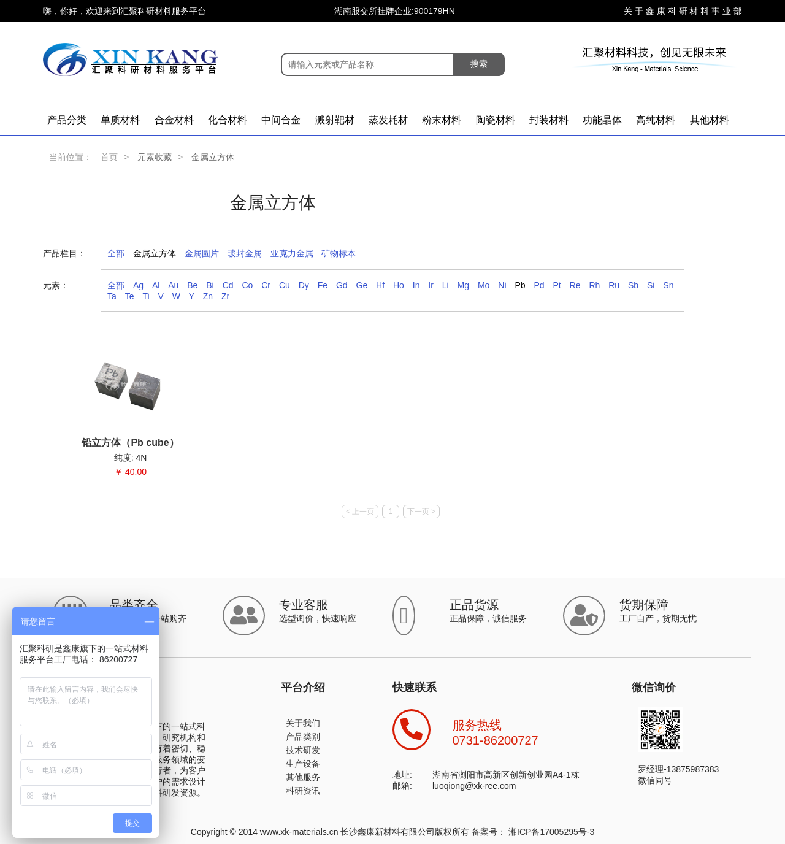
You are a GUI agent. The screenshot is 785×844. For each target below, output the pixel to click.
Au (173, 285)
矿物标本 (338, 253)
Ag (138, 285)
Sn (668, 285)
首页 (109, 157)
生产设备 (303, 764)
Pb (520, 285)
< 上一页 (360, 511)
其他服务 (303, 777)
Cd (228, 285)
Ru (613, 285)
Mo (483, 285)
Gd (342, 285)
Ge (362, 285)
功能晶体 (602, 120)
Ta (112, 296)
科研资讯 (303, 791)
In (416, 285)
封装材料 (549, 120)
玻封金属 (245, 253)
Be (192, 285)
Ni (502, 285)
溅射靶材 (334, 120)
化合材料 (227, 120)
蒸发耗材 (388, 120)
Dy (304, 285)
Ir (431, 285)
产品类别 (303, 737)
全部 (115, 253)
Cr (265, 285)
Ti (145, 296)
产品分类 (66, 120)
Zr (225, 296)
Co (247, 285)
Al (155, 285)
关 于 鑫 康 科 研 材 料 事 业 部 (683, 11)
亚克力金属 (291, 253)
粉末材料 (441, 120)
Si (650, 285)
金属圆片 (202, 253)
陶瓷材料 (495, 120)
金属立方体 (154, 253)
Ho (398, 285)
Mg (463, 285)
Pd (539, 285)
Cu (284, 285)
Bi (209, 285)
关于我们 (303, 723)
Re (575, 285)
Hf (380, 285)
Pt (557, 285)
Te (129, 296)
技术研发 (303, 750)
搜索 (479, 64)
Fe (322, 285)
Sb (633, 285)
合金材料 (174, 120)
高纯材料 (655, 120)
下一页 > (421, 511)
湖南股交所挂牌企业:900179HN (394, 11)
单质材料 (120, 120)
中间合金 (281, 120)
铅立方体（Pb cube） (130, 442)
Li (445, 285)
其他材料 (709, 120)
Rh (594, 285)
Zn (208, 296)
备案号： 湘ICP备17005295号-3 (533, 832)
